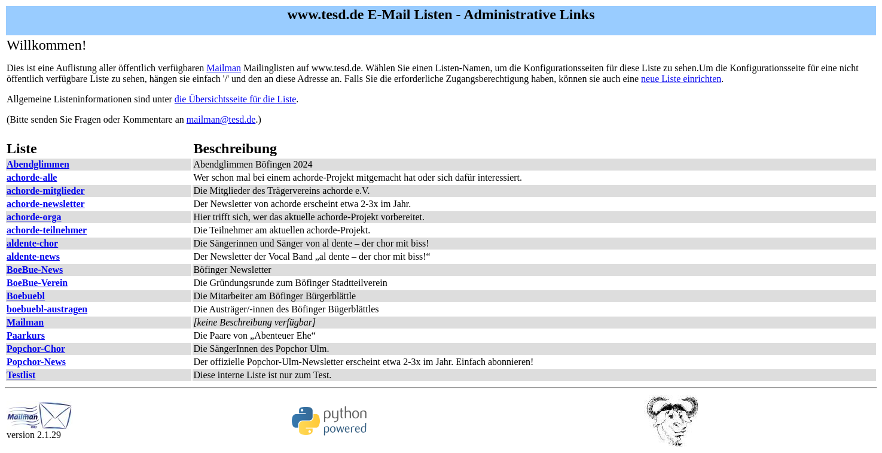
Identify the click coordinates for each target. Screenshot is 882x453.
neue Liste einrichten (681, 79)
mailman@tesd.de (221, 119)
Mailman (223, 68)
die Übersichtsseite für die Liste (236, 99)
